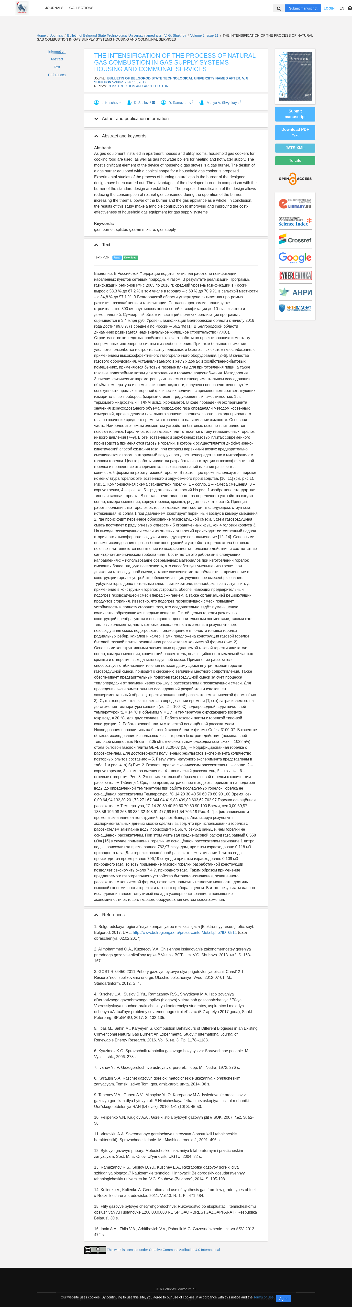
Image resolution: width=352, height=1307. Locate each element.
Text (57, 67)
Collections (81, 8)
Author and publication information (131, 118)
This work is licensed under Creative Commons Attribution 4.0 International (163, 1250)
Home (41, 35)
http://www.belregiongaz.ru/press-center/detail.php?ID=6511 (185, 932)
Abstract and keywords (120, 136)
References (57, 75)
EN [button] (342, 8)
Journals (54, 8)
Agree (283, 1299)
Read (117, 257)
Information (56, 51)
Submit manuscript (303, 8)
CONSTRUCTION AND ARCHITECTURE (139, 86)
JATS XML (295, 148)
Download (130, 257)
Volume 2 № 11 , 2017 (129, 82)
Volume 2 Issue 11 (205, 35)
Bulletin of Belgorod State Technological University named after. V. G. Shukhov (127, 35)
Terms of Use (263, 1297)
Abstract (57, 59)
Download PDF (295, 132)
